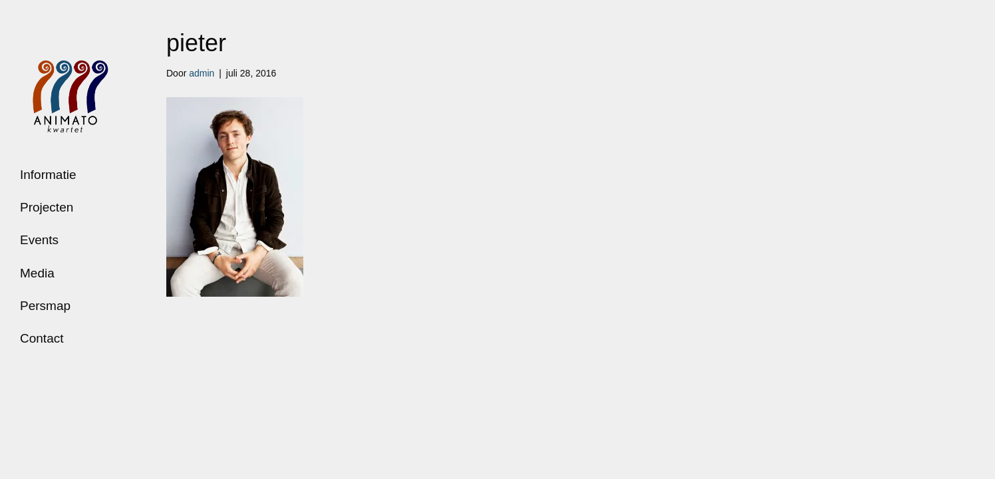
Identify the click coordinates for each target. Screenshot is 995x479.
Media (37, 273)
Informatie (48, 175)
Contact (41, 338)
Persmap (45, 306)
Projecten (46, 207)
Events (39, 240)
